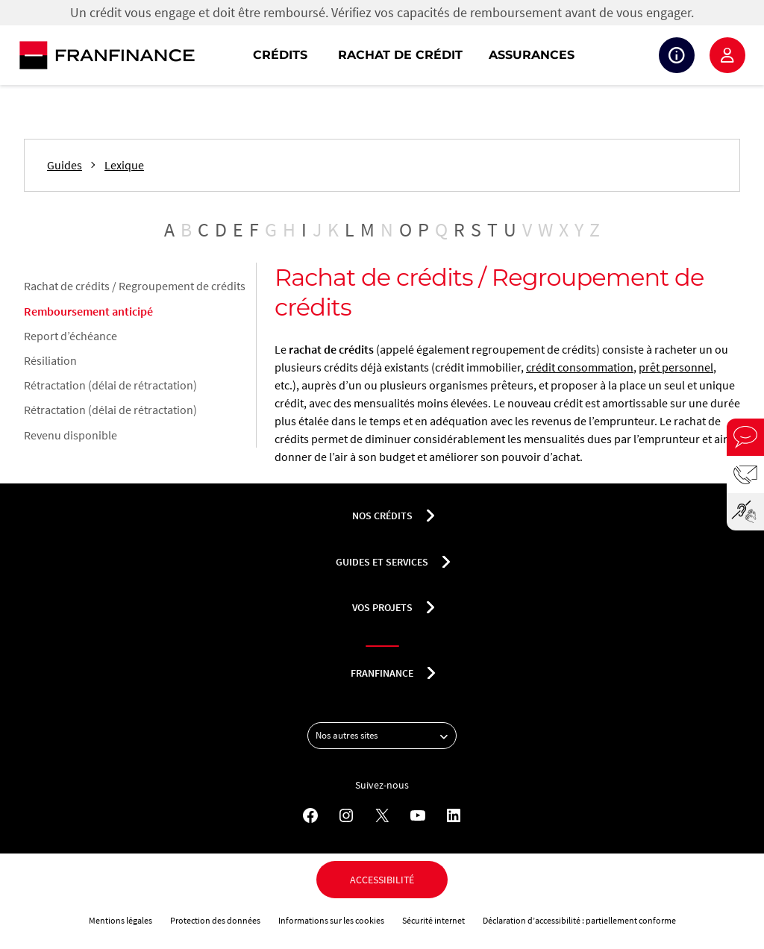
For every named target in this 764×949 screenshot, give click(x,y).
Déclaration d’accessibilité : (534, 920)
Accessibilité (382, 879)
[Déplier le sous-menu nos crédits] (430, 515)
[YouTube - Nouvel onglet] (418, 815)
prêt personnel (676, 367)
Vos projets (382, 607)
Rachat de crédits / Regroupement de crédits (134, 285)
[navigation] (477, 55)
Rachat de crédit (400, 55)
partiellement (612, 920)
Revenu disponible (70, 434)
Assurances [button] (531, 55)
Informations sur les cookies (331, 920)
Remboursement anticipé (88, 311)
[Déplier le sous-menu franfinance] (431, 673)
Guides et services (382, 562)
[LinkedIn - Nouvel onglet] (453, 815)
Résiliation (50, 360)
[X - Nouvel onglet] (382, 815)
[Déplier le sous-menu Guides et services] (446, 561)
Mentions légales (120, 920)
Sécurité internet (433, 920)
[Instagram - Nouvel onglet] (346, 815)
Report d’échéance (70, 335)
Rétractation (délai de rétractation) (110, 385)
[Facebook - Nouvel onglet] (310, 815)
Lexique (124, 165)
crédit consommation (579, 367)
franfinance (382, 673)
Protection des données (215, 920)
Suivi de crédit (677, 55)
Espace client (727, 55)
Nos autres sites (386, 736)
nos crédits (382, 515)
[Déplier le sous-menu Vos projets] (430, 607)
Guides (64, 165)
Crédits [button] (280, 55)
